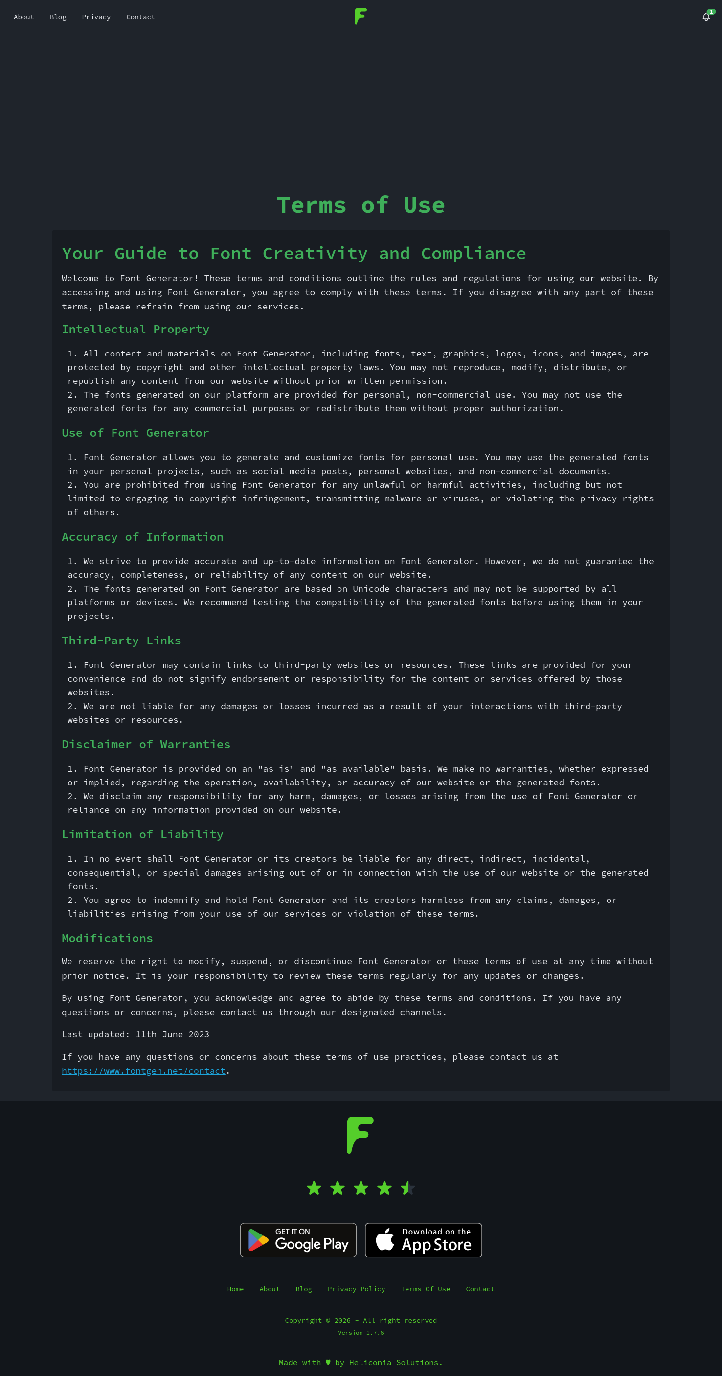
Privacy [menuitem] (96, 16)
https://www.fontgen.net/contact (144, 1070)
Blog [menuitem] (58, 16)
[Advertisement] (361, 107)
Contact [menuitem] (140, 16)
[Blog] (706, 16)
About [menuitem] (24, 16)
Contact (480, 1288)
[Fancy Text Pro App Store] (423, 1240)
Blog (303, 1288)
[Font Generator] (361, 15)
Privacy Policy (356, 1288)
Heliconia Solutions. (396, 1362)
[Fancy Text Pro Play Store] (298, 1240)
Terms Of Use (426, 1288)
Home (235, 1288)
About (269, 1288)
